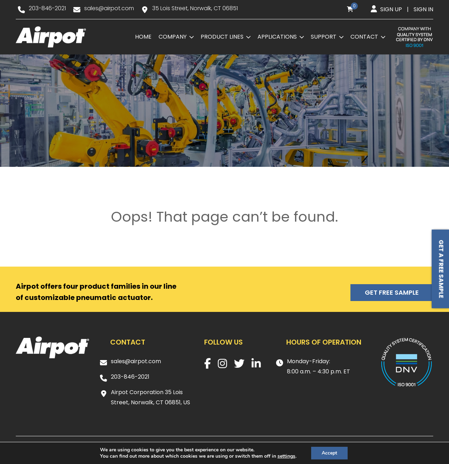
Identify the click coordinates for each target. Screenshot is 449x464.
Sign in (423, 9)
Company (173, 37)
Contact (364, 37)
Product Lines (222, 37)
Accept (329, 453)
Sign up (391, 9)
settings (286, 456)
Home (143, 37)
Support (323, 37)
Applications (277, 37)
